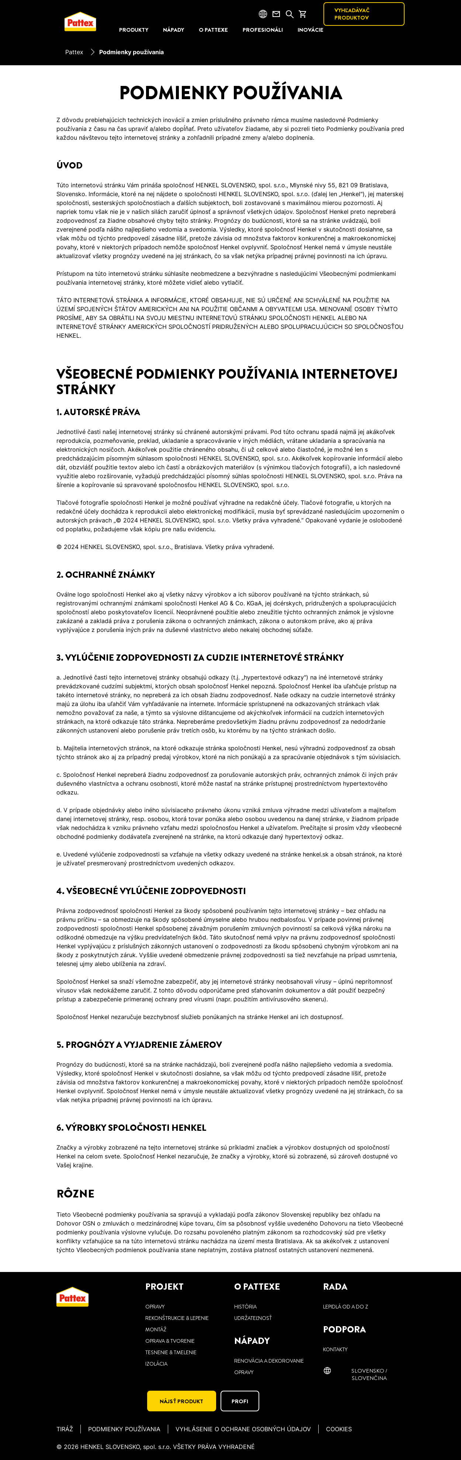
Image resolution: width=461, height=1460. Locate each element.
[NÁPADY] (173, 30)
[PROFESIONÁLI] (262, 30)
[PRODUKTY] (134, 30)
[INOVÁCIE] (310, 30)
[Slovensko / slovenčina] (364, 1374)
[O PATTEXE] (213, 30)
